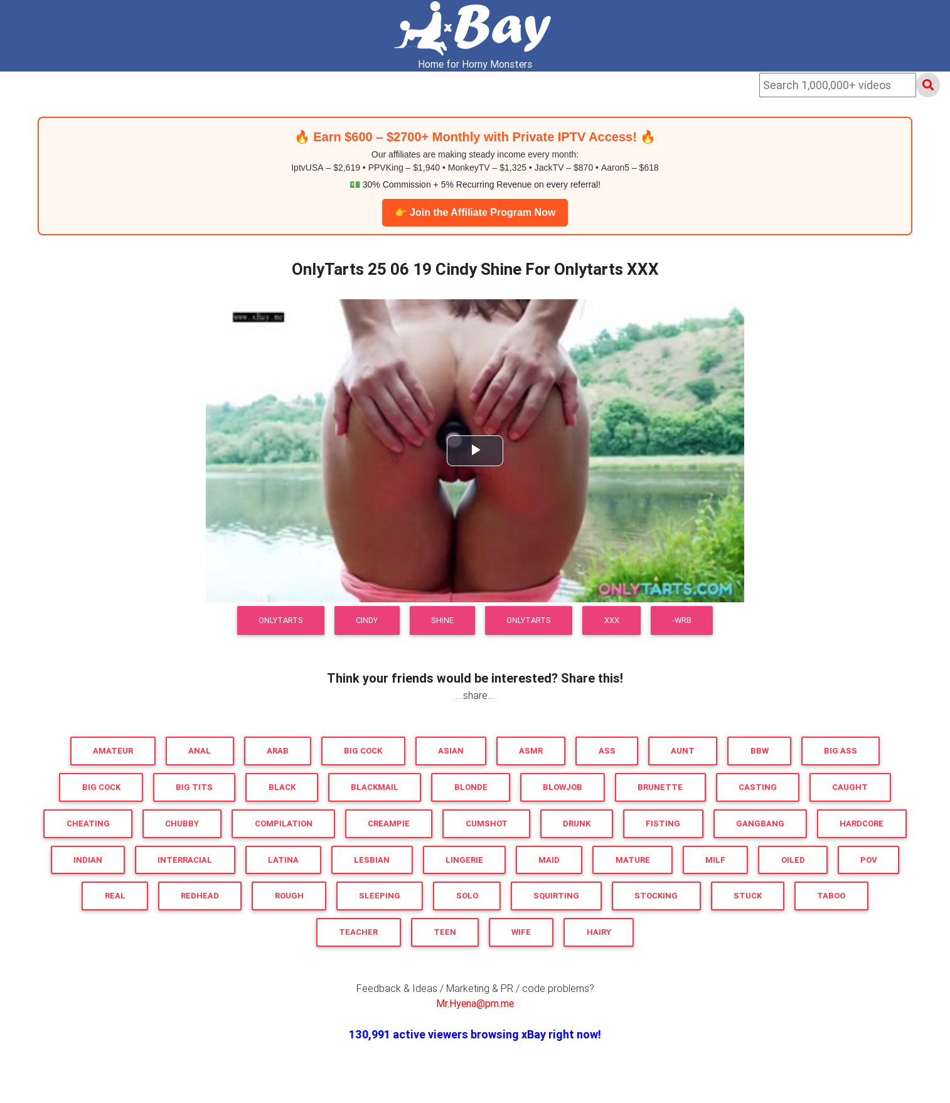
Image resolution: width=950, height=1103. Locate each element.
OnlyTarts (281, 620)
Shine (442, 620)
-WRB (681, 620)
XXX (611, 620)
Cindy (367, 620)
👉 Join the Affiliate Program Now (475, 212)
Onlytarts (528, 620)
